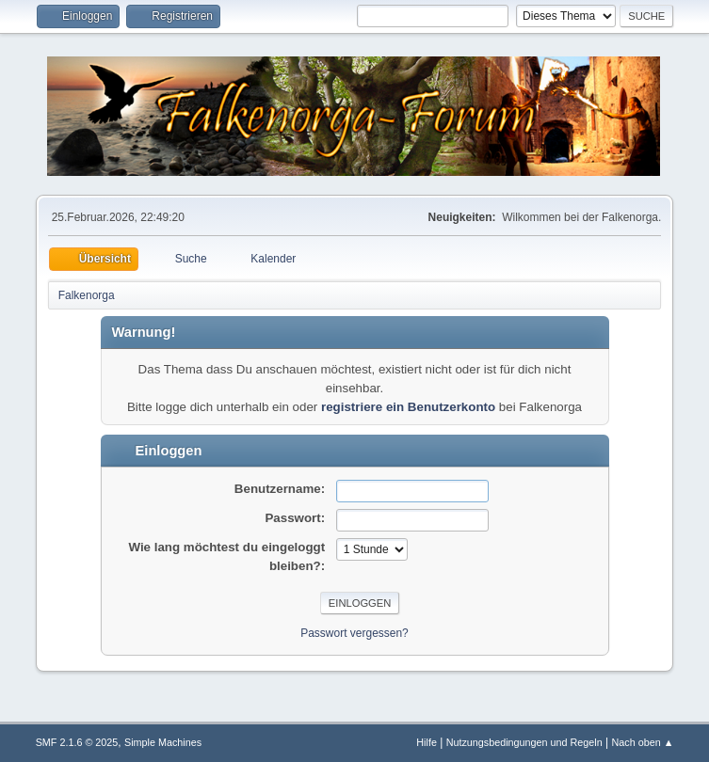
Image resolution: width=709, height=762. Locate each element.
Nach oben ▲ (643, 742)
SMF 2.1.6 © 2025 (77, 742)
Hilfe (426, 742)
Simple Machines (162, 742)
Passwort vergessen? (354, 633)
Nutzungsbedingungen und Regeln (524, 742)
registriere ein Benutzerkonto (408, 407)
